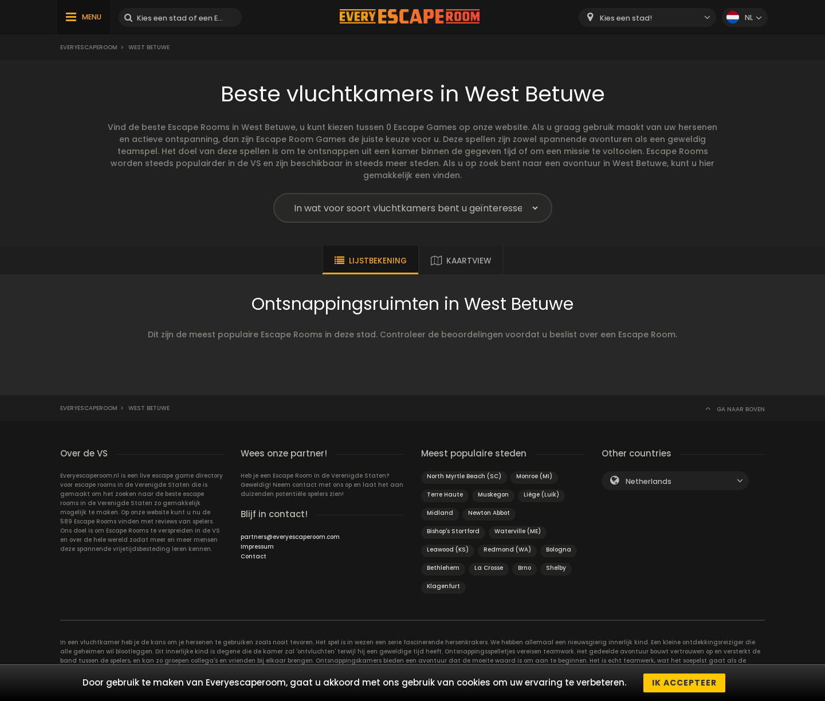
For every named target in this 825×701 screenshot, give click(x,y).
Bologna (558, 549)
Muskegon (493, 494)
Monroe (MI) (534, 476)
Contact (253, 556)
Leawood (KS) (448, 549)
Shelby (556, 568)
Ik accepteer (684, 682)
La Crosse (488, 568)
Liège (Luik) (541, 494)
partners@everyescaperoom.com (290, 537)
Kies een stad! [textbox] (626, 18)
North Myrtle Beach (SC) (464, 476)
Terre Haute (445, 494)
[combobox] (647, 17)
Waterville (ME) (517, 531)
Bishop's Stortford (453, 531)
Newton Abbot (489, 513)
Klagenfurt (443, 586)
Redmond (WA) (507, 549)
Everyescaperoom (88, 47)
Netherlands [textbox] (648, 481)
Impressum (257, 546)
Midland (440, 513)
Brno (524, 568)
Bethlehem (443, 568)
